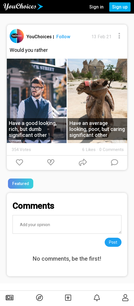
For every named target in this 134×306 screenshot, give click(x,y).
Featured (20, 183)
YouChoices (39, 36)
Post (113, 242)
